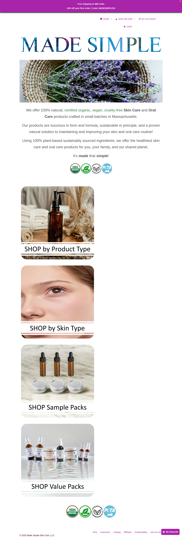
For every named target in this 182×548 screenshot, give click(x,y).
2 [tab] (87, 100)
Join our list (155, 532)
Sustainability (141, 532)
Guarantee (105, 532)
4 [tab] (94, 100)
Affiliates (128, 532)
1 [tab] (83, 100)
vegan (97, 110)
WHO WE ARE (127, 19)
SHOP (107, 19)
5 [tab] (98, 100)
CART (129, 26)
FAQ (95, 532)
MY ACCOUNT (149, 19)
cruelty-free (113, 110)
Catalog (116, 532)
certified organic (77, 110)
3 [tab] (91, 100)
